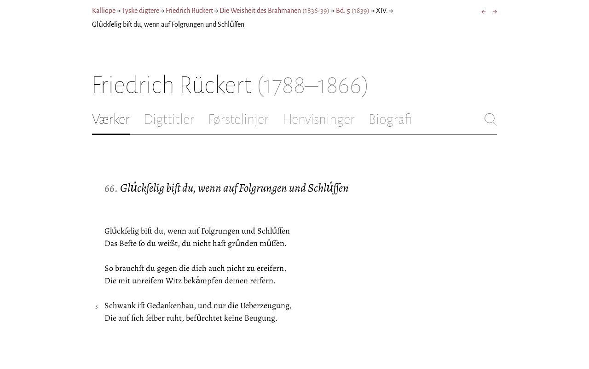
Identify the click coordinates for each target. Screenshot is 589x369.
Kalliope (103, 10)
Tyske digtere (140, 10)
